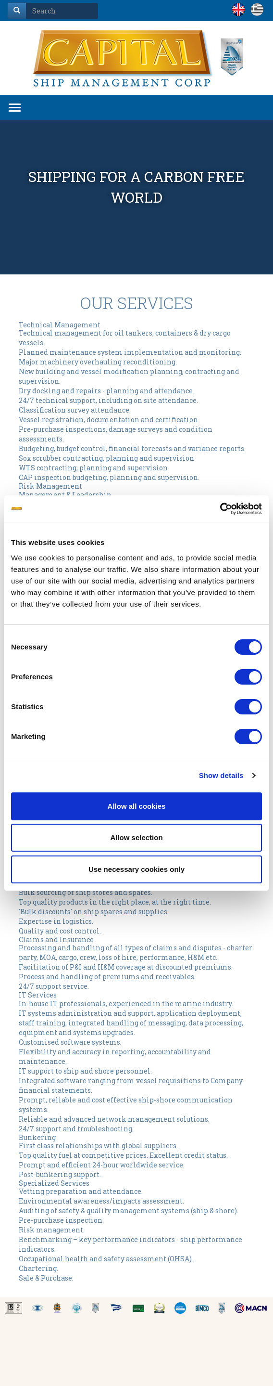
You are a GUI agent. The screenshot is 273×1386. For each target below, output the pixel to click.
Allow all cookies (137, 806)
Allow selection (136, 837)
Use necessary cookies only (136, 869)
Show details (221, 775)
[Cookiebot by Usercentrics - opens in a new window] (220, 509)
